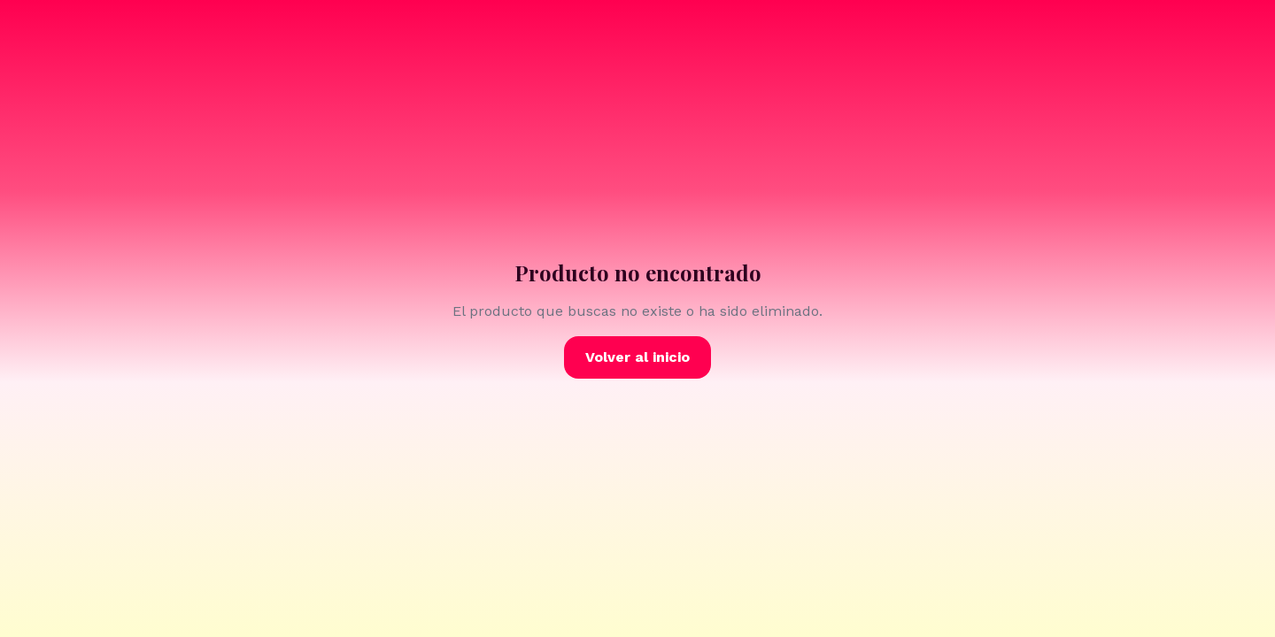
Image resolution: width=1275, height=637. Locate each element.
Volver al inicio (637, 357)
